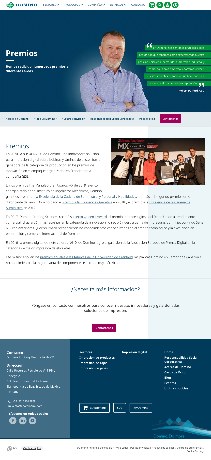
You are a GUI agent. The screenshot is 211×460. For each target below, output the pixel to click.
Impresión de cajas (93, 363)
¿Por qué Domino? (45, 119)
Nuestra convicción (73, 119)
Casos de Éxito (174, 373)
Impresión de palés (93, 368)
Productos (73, 4)
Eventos (170, 383)
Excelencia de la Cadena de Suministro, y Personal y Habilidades (87, 196)
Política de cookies (163, 448)
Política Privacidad (140, 448)
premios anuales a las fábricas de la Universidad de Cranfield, (87, 257)
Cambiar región (32, 448)
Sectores (51, 4)
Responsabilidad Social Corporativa (112, 119)
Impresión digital (134, 352)
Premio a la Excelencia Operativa (87, 202)
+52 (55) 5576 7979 (24, 401)
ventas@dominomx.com (27, 406)
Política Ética (147, 119)
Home (168, 352)
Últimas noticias (176, 388)
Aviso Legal (121, 448)
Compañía (96, 4)
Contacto (138, 4)
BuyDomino (94, 408)
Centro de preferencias (190, 448)
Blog (167, 378)
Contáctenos (170, 119)
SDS (120, 408)
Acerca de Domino (17, 119)
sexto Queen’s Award (91, 216)
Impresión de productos (97, 358)
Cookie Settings (195, 451)
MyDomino (142, 408)
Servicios (118, 4)
